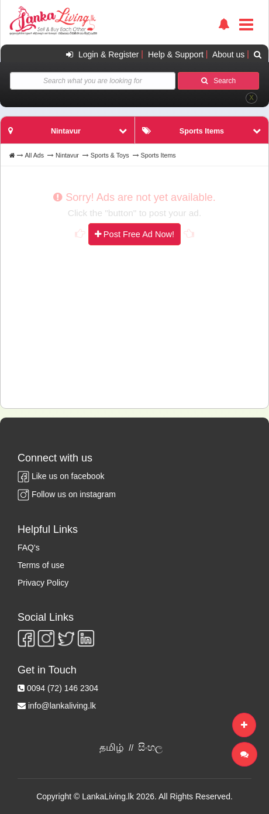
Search (218, 81)
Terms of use (41, 565)
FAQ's (29, 547)
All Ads (34, 155)
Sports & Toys (110, 155)
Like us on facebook (61, 476)
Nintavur (67, 155)
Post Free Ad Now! (134, 234)
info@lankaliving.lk (62, 705)
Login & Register (101, 54)
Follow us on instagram (67, 494)
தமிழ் (111, 747)
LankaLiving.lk (109, 796)
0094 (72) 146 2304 (62, 688)
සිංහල (150, 747)
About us (228, 54)
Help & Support (176, 54)
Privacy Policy (43, 582)
